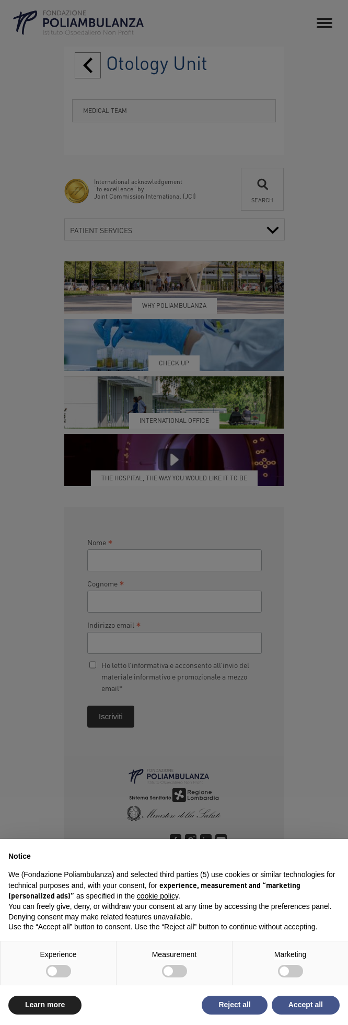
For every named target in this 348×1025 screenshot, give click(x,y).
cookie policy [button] (157, 896)
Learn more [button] (45, 1004)
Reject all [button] (234, 1004)
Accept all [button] (305, 1004)
